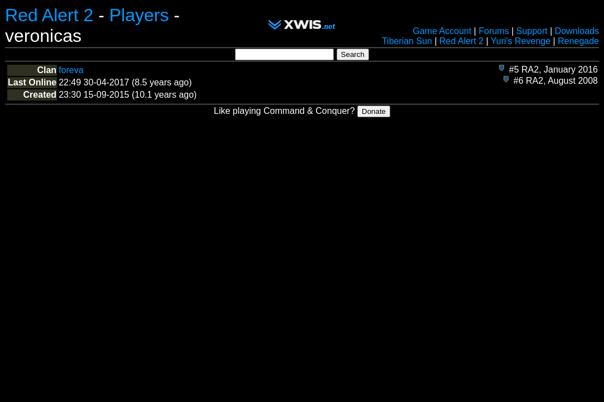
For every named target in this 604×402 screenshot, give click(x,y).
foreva (71, 70)
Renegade (578, 41)
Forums (493, 31)
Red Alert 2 (49, 15)
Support (532, 31)
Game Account (442, 31)
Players (139, 15)
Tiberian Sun (407, 41)
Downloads (577, 31)
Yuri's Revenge (520, 41)
